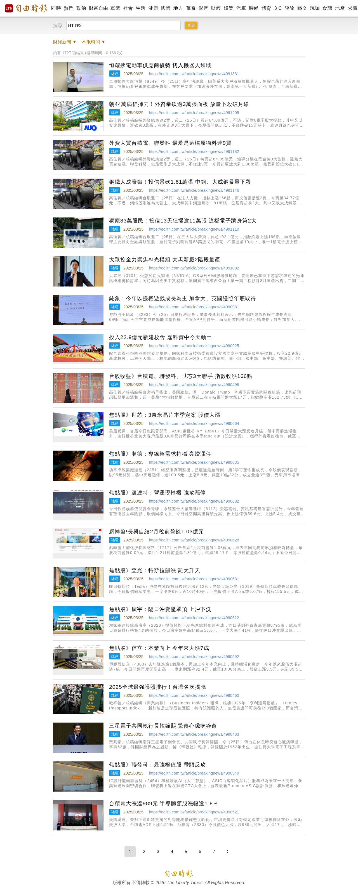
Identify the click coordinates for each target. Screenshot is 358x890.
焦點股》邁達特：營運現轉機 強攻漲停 (157, 493)
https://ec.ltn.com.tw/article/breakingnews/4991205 (194, 112)
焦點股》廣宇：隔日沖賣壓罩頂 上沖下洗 (160, 609)
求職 (352, 8)
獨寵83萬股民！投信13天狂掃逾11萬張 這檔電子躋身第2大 (183, 221)
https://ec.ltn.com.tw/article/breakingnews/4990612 (194, 618)
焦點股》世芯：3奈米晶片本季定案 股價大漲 (164, 415)
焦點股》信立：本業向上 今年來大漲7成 (159, 648)
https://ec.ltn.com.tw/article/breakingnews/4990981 (194, 307)
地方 (178, 8)
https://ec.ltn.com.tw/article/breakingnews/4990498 (194, 384)
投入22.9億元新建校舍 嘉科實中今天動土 (160, 337)
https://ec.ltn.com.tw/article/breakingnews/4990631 (194, 579)
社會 (128, 8)
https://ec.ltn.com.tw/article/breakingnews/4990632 (194, 501)
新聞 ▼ (65, 41)
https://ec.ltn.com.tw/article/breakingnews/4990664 (194, 423)
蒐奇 (191, 8)
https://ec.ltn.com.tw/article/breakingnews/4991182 (194, 151)
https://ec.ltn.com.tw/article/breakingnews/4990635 (194, 462)
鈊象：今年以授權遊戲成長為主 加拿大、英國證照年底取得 (182, 298)
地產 (340, 8)
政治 (81, 8)
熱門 (69, 8)
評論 (290, 8)
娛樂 (229, 8)
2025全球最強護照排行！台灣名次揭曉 (157, 687)
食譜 (327, 8)
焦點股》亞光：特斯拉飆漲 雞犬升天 (154, 570)
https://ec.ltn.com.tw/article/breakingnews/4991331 (194, 74)
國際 (166, 8)
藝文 (302, 8)
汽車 (241, 8)
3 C (278, 8)
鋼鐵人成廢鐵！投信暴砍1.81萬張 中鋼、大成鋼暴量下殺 (180, 182)
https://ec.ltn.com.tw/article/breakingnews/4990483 (194, 734)
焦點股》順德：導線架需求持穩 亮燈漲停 (160, 454)
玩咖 (315, 8)
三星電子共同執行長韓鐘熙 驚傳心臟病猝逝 (163, 726)
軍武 (115, 8)
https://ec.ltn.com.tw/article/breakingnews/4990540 (194, 773)
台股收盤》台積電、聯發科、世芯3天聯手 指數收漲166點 (181, 376)
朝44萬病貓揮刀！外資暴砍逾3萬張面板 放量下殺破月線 (179, 104)
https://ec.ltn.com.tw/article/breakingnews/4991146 (194, 190)
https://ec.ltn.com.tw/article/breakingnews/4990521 (194, 812)
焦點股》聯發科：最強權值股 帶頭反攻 (157, 765)
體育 (266, 8)
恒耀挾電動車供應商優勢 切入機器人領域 (160, 65)
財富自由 (98, 8)
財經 (216, 8)
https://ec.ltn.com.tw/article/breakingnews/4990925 (194, 346)
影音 (203, 8)
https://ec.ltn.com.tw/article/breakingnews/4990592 (194, 656)
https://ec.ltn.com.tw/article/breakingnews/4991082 (194, 268)
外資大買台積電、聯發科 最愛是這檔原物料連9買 (170, 143)
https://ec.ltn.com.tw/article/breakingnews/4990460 (194, 695)
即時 (56, 8)
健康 (153, 8)
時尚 (254, 8)
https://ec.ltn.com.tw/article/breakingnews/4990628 (194, 540)
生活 (140, 8)
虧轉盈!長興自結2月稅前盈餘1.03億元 (156, 531)
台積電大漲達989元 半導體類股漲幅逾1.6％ (163, 803)
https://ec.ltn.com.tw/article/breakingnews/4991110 (194, 229)
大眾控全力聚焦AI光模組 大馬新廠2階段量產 (164, 259)
